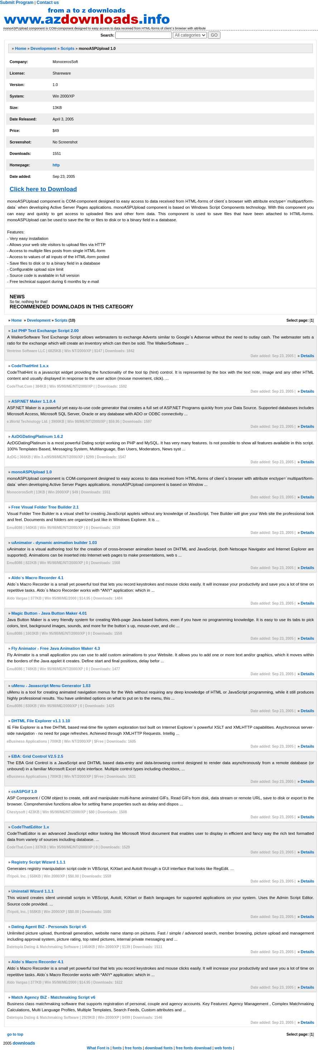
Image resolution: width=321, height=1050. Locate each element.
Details (307, 356)
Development (43, 48)
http (56, 165)
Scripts (67, 48)
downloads (24, 1043)
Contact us (48, 2)
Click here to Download (43, 189)
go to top (15, 1034)
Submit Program (16, 2)
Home (20, 48)
